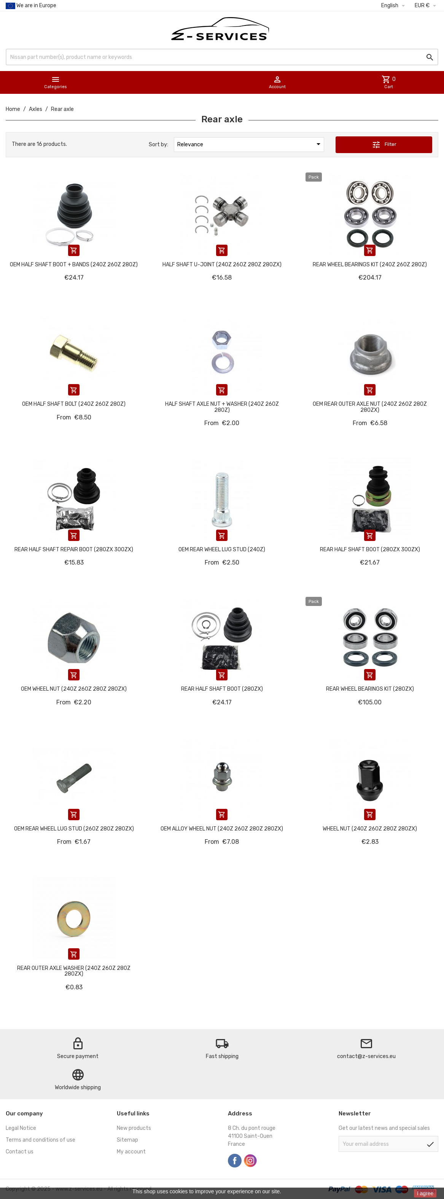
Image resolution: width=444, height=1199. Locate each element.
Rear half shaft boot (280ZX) (222, 689)
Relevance (250, 144)
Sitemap (127, 1140)
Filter (384, 144)
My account (131, 1151)
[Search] (222, 57)
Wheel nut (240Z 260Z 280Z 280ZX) (370, 829)
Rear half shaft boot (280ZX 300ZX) (370, 549)
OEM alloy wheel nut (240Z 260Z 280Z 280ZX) (222, 829)
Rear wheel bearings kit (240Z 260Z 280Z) (370, 264)
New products (134, 1128)
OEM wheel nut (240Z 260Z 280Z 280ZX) (74, 689)
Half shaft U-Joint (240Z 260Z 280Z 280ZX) (222, 264)
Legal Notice (21, 1128)
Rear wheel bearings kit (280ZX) (370, 689)
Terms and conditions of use (40, 1140)
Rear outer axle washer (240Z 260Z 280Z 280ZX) (73, 971)
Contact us (19, 1151)
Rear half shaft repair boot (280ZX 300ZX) (73, 549)
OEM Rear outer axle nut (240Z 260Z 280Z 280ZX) (370, 407)
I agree (425, 1193)
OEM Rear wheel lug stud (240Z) (221, 549)
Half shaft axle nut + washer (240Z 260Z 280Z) (222, 407)
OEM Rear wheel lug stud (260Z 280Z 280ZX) (74, 829)
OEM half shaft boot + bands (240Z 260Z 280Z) (74, 264)
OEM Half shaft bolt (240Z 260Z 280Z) (74, 404)
